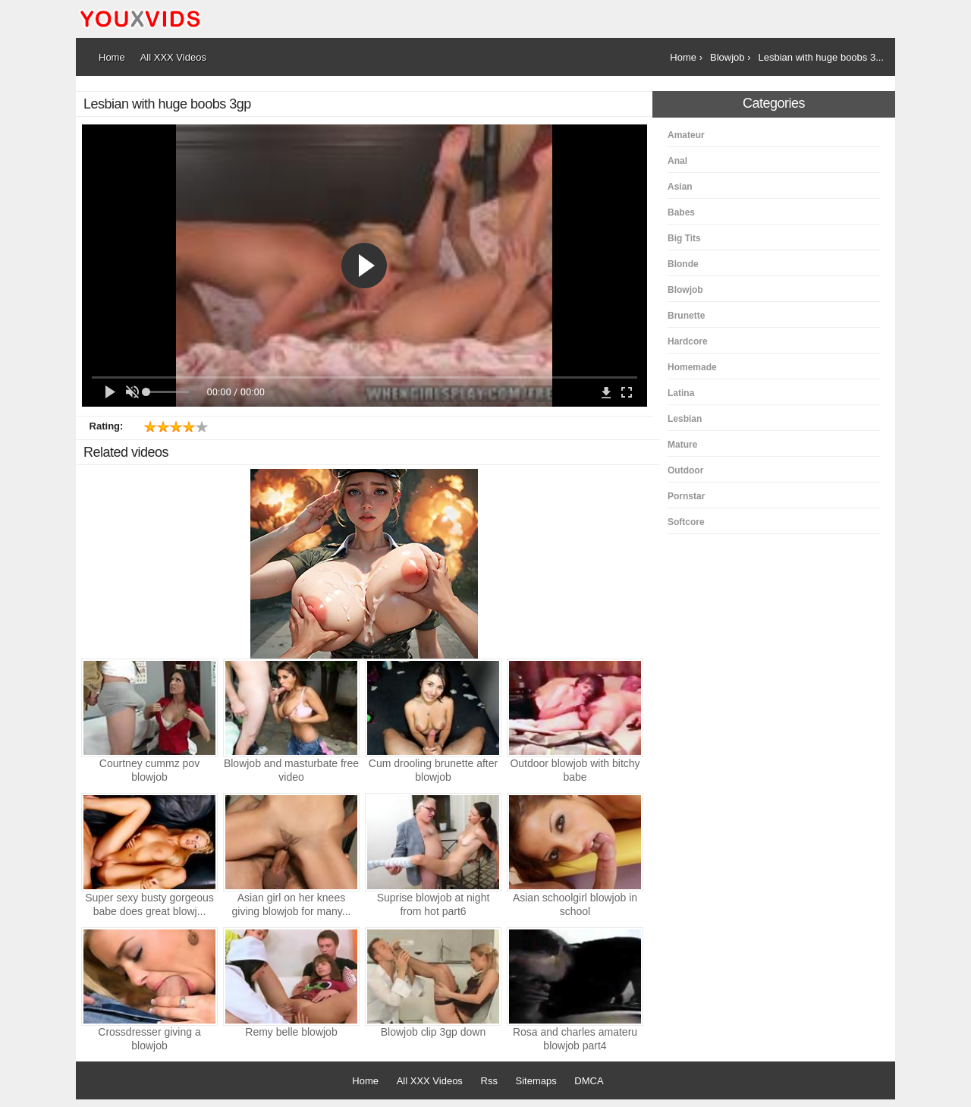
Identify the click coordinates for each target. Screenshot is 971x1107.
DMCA (588, 1081)
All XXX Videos (430, 1081)
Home (365, 1081)
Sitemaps (536, 1081)
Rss (489, 1081)
